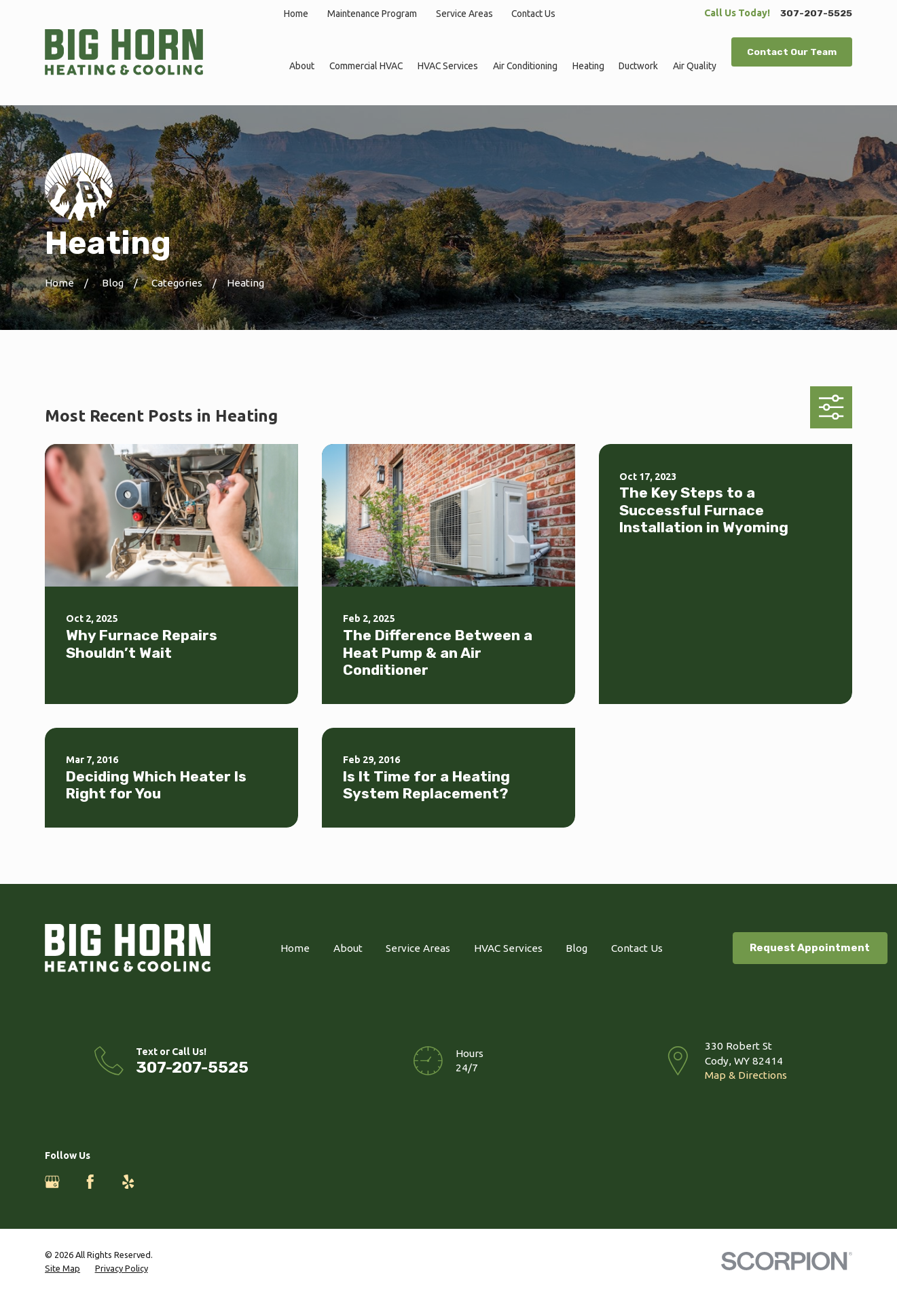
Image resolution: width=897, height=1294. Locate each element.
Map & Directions (746, 1075)
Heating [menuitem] (588, 65)
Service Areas (464, 13)
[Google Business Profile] (52, 1182)
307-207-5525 (816, 13)
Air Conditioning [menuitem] (525, 65)
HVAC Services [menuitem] (448, 65)
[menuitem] (62, 1269)
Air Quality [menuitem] (694, 65)
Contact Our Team (792, 51)
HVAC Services (508, 948)
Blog (576, 948)
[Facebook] (90, 1182)
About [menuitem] (301, 65)
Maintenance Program (372, 13)
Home (296, 13)
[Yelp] (128, 1182)
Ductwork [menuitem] (638, 65)
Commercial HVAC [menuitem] (366, 65)
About (348, 948)
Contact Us (533, 13)
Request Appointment (810, 948)
